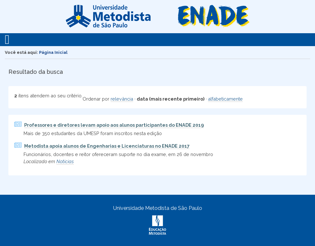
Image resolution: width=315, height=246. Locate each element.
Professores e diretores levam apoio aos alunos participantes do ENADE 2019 (114, 125)
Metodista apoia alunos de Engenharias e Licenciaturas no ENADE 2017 (107, 146)
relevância (122, 99)
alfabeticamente (225, 99)
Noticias (65, 161)
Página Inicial (53, 52)
